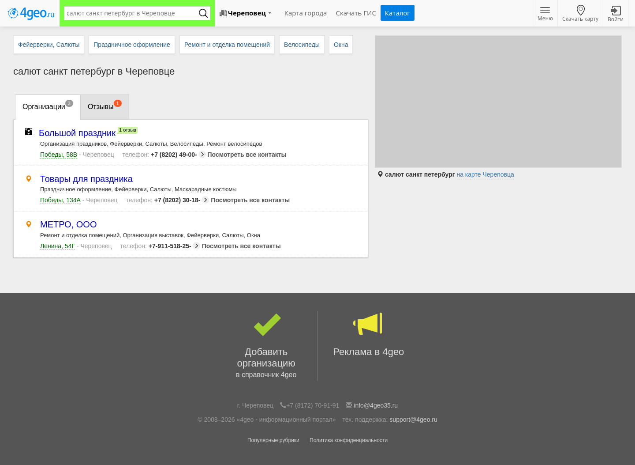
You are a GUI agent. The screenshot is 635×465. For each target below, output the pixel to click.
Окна (341, 44)
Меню (545, 14)
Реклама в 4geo (368, 334)
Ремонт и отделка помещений (227, 44)
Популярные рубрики (273, 440)
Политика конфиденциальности (349, 440)
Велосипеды (302, 44)
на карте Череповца (485, 174)
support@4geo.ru (413, 419)
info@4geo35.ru (376, 405)
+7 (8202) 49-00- (164, 154)
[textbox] (133, 13)
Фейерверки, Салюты (48, 44)
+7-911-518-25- (160, 246)
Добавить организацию (266, 346)
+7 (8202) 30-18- (167, 200)
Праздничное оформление (131, 44)
